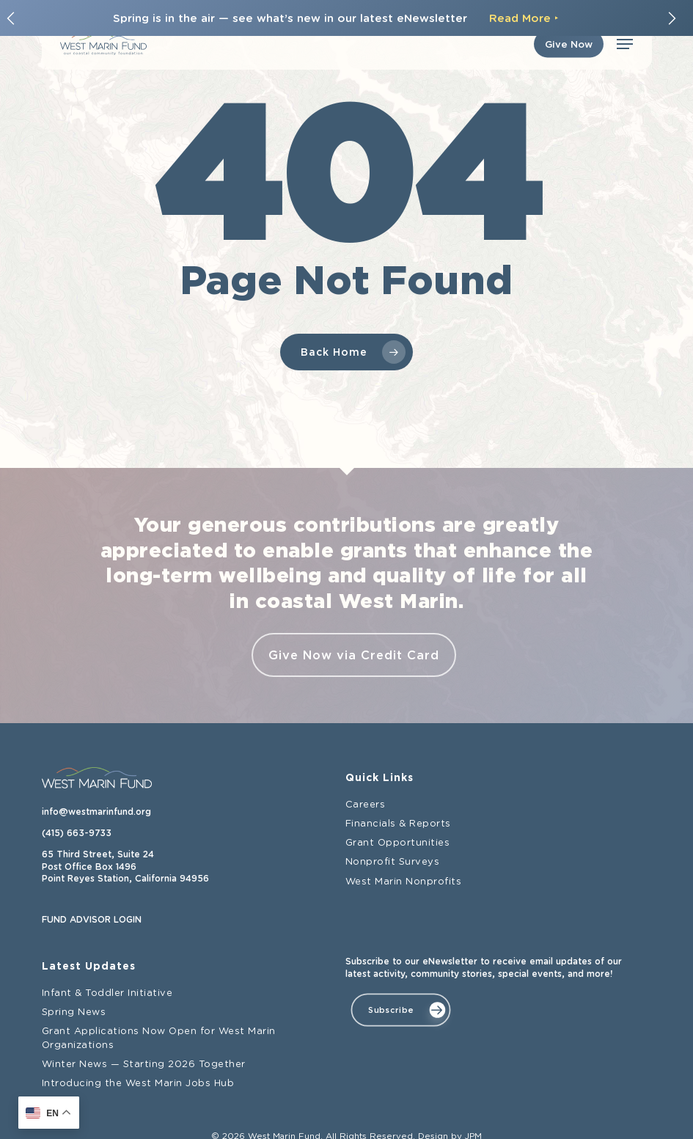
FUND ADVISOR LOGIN (92, 919)
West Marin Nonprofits (403, 882)
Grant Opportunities (397, 843)
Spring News (74, 1012)
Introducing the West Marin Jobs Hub (138, 1083)
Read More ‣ (524, 17)
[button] (625, 44)
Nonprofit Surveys (392, 862)
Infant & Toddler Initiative (107, 993)
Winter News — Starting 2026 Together (144, 1064)
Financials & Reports (398, 824)
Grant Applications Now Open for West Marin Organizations (159, 1038)
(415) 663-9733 (76, 833)
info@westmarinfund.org (96, 811)
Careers (365, 805)
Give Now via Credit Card (353, 655)
